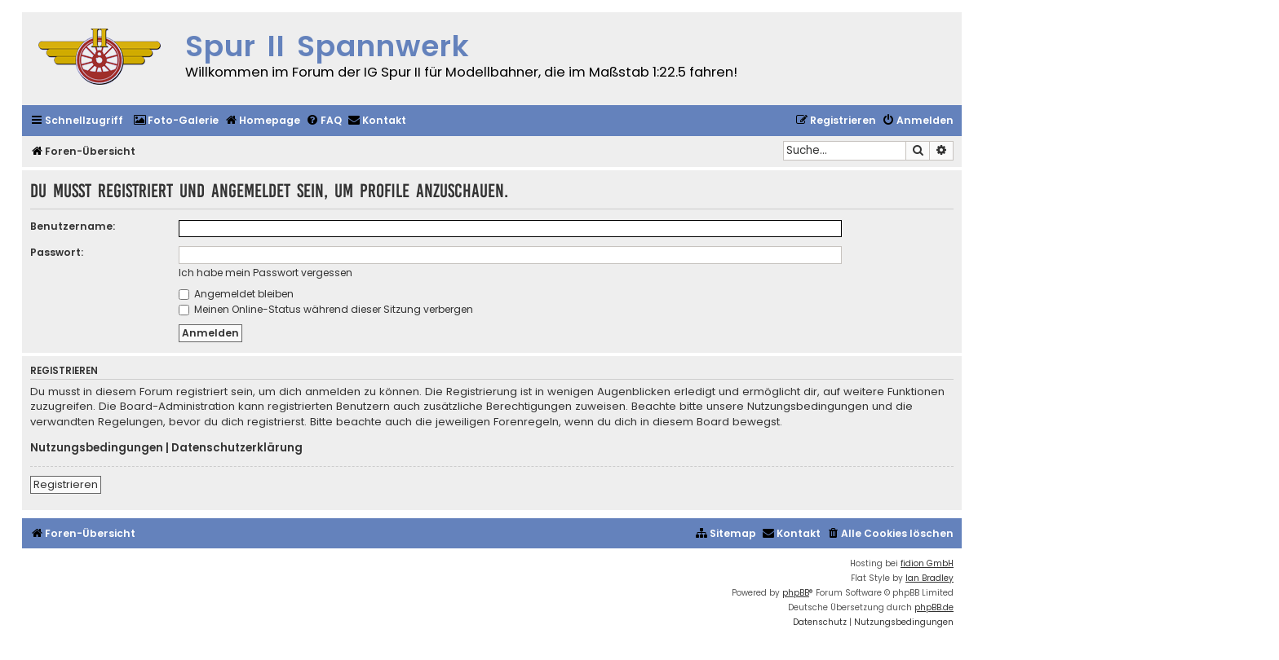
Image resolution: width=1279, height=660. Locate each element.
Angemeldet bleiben (236, 294)
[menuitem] (176, 121)
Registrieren (65, 484)
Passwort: (56, 252)
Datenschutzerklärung (237, 448)
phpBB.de (934, 607)
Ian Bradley (929, 578)
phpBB (795, 593)
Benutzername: (72, 226)
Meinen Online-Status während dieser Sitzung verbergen (326, 309)
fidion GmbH (927, 563)
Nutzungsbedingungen (96, 448)
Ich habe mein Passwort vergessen (265, 272)
